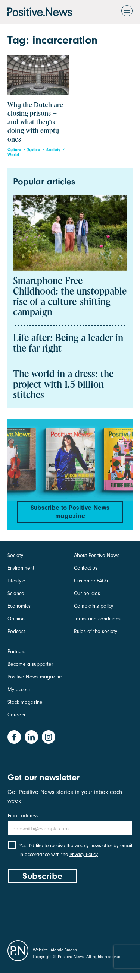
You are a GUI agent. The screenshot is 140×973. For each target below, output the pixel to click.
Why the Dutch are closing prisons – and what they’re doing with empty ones (35, 122)
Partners (16, 651)
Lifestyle (16, 581)
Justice (33, 149)
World (13, 154)
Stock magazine (25, 702)
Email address (23, 815)
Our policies (87, 593)
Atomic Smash (63, 950)
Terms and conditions (97, 619)
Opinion (16, 619)
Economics (19, 606)
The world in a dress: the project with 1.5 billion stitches (63, 385)
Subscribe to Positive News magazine (70, 512)
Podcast (16, 631)
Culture (14, 149)
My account (20, 689)
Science (15, 593)
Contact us (85, 568)
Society (53, 149)
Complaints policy (93, 606)
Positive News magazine (34, 677)
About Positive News (96, 555)
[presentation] (64, 909)
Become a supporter (30, 664)
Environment (20, 568)
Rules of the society (95, 631)
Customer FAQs (91, 581)
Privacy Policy (83, 854)
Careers (16, 715)
